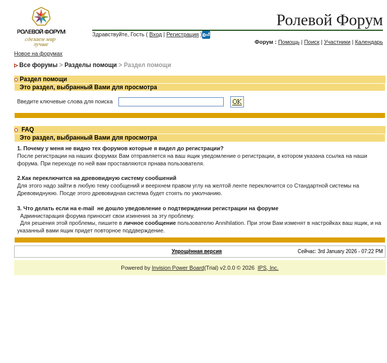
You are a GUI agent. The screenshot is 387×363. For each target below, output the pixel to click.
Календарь (369, 42)
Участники (337, 42)
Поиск (311, 42)
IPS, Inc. (268, 268)
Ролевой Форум (330, 20)
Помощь (289, 42)
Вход (155, 34)
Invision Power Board (178, 268)
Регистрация (182, 34)
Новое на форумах (38, 53)
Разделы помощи (90, 65)
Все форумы (38, 65)
